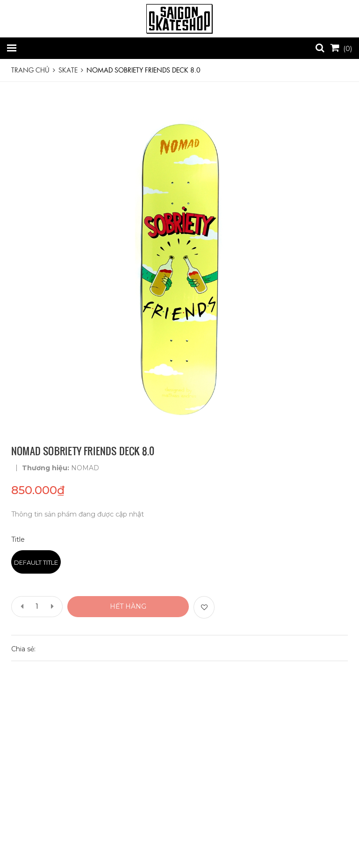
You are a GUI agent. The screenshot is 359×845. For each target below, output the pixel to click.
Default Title (36, 562)
